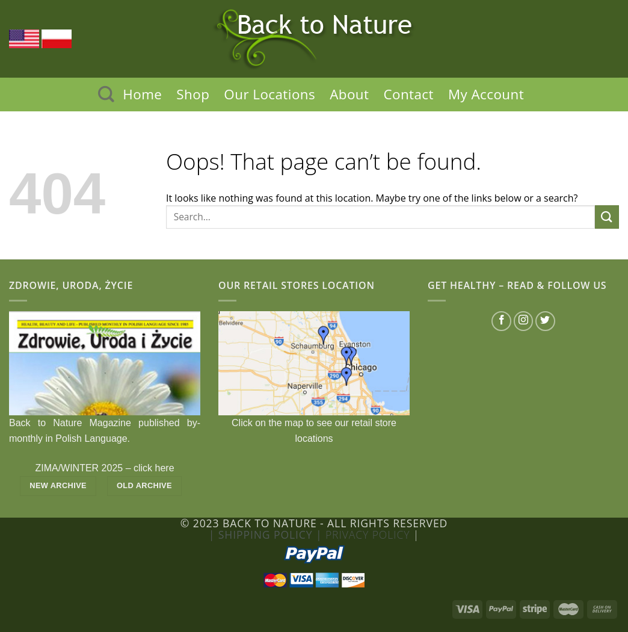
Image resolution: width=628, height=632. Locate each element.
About (349, 94)
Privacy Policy (369, 534)
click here (154, 468)
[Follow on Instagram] (524, 321)
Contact (408, 94)
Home (142, 94)
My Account (486, 94)
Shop (192, 94)
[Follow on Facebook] (501, 321)
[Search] (106, 94)
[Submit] (607, 217)
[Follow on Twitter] (545, 321)
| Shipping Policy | (267, 534)
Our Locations (269, 94)
